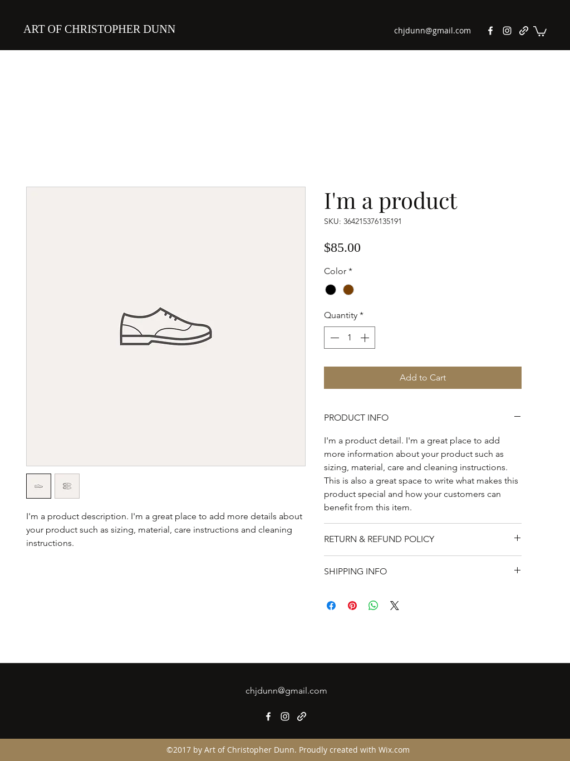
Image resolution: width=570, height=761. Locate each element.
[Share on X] (394, 605)
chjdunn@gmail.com (432, 30)
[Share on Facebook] (331, 605)
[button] (540, 30)
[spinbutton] (349, 337)
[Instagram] (507, 30)
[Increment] (366, 337)
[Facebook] (490, 30)
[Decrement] (333, 337)
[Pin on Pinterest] (352, 605)
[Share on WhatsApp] (373, 605)
